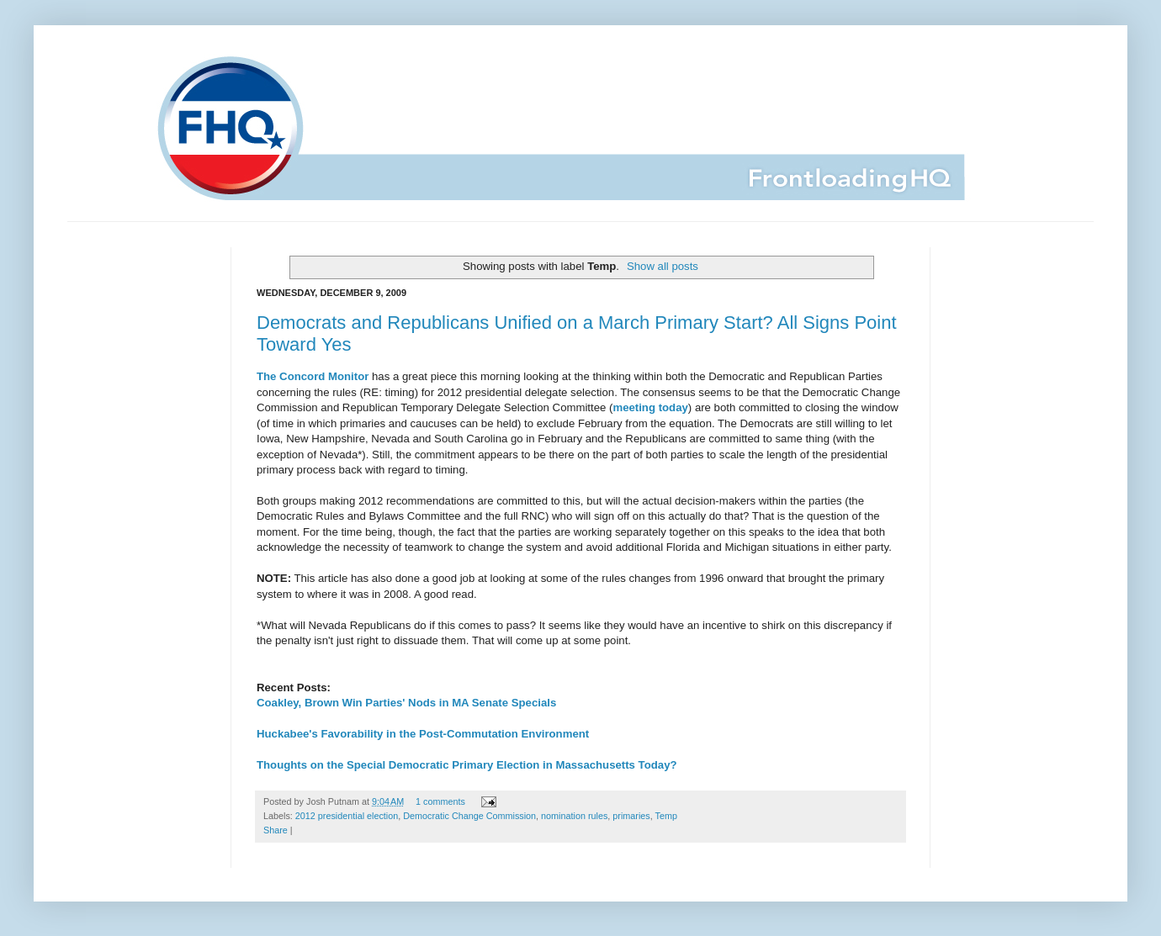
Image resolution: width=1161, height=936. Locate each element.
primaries (630, 816)
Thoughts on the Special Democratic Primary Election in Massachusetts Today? (467, 765)
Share (275, 830)
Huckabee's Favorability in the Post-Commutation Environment (423, 733)
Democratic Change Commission (469, 816)
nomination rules (574, 816)
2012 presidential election (346, 816)
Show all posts (662, 266)
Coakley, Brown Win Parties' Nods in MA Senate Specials (406, 702)
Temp (666, 816)
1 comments (440, 801)
